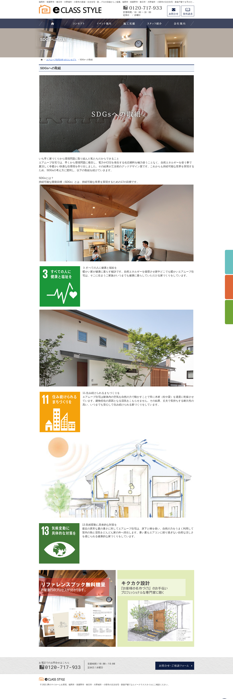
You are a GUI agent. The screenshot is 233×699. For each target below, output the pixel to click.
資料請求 (187, 11)
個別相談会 (229, 287)
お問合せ (173, 11)
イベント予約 (229, 262)
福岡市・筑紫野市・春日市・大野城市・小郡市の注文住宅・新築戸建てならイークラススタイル (110, 684)
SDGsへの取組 (50, 68)
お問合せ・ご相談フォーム (174, 666)
